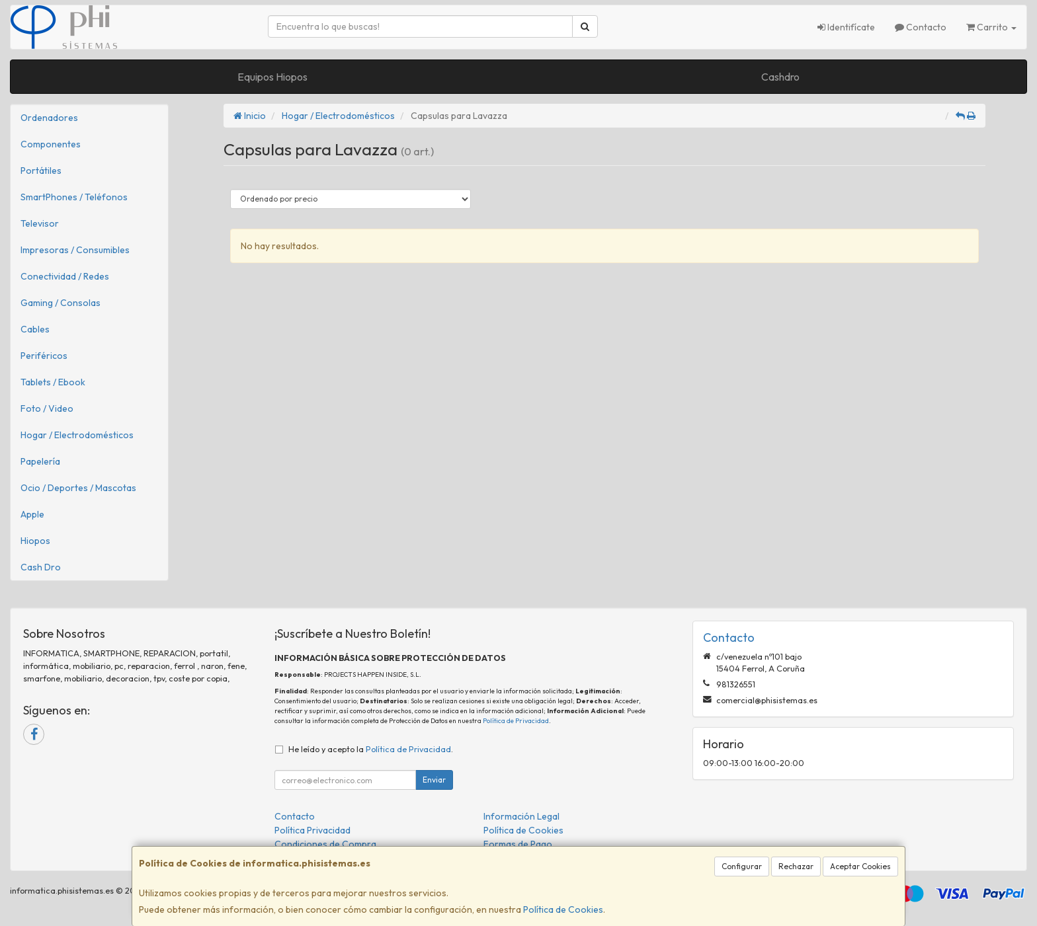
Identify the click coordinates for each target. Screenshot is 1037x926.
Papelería (40, 461)
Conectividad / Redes (65, 276)
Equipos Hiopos (272, 76)
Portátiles (41, 170)
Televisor (40, 223)
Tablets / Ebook (53, 382)
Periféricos (44, 356)
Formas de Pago (517, 844)
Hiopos (35, 541)
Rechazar (795, 866)
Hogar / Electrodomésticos (77, 435)
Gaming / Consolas (61, 303)
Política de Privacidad (516, 720)
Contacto (920, 27)
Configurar (742, 866)
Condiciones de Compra (325, 844)
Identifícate (846, 27)
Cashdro (780, 76)
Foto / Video (47, 408)
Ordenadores (49, 118)
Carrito (991, 27)
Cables (35, 329)
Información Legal (521, 816)
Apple (32, 514)
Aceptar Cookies (860, 866)
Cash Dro (41, 567)
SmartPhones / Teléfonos (74, 197)
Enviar (434, 780)
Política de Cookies (563, 909)
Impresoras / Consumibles (75, 250)
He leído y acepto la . (370, 749)
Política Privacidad (312, 830)
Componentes (51, 144)
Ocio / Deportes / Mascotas (78, 488)
